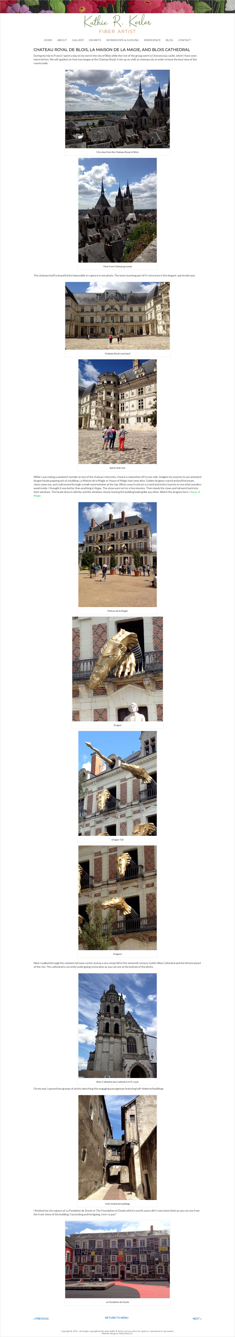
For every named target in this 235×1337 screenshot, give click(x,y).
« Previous (41, 1318)
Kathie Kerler (117, 23)
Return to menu (116, 1317)
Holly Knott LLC (126, 1333)
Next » (197, 1318)
